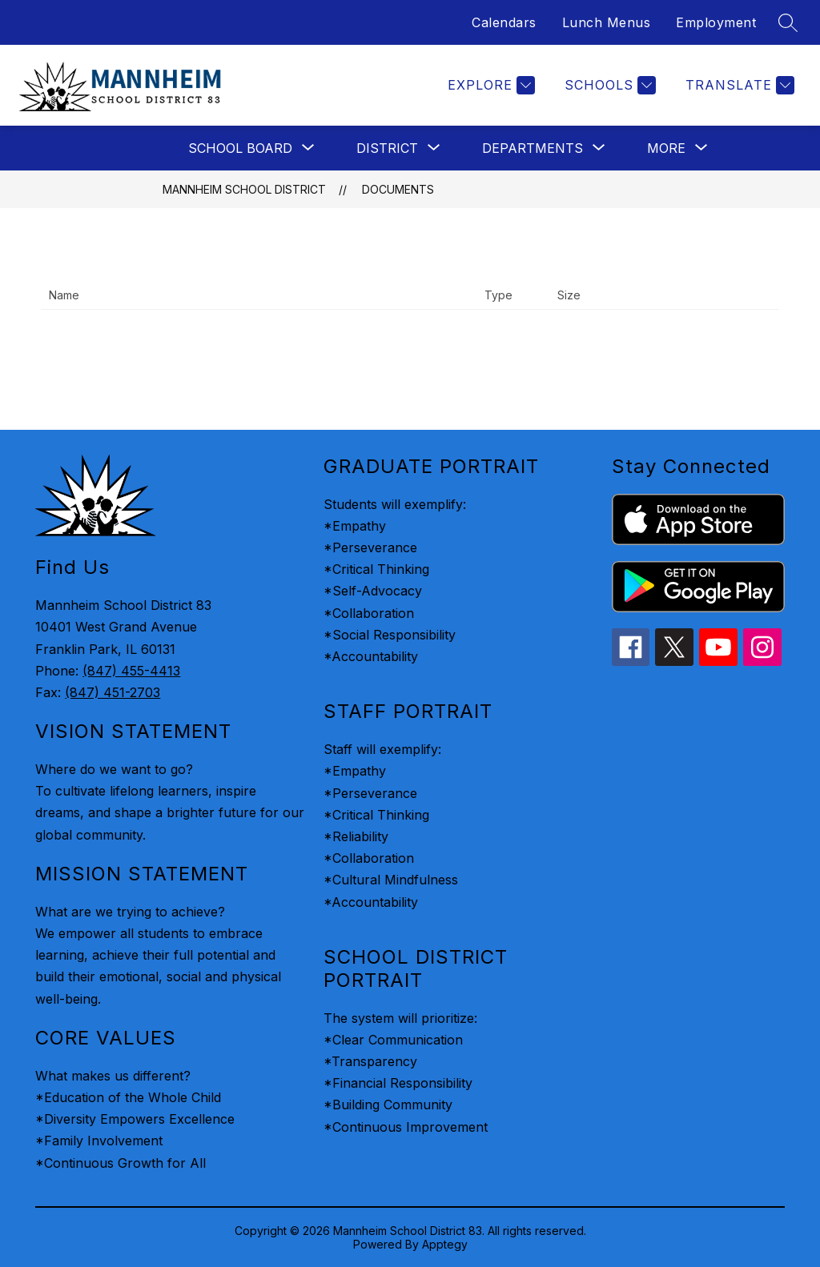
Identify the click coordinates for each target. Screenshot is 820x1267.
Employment (716, 22)
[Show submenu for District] (387, 148)
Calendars (504, 22)
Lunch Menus (606, 22)
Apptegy (445, 1244)
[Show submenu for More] (666, 148)
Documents (398, 189)
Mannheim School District (244, 189)
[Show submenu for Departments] (532, 148)
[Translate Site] (737, 85)
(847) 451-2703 (112, 692)
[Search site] (788, 22)
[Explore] (489, 85)
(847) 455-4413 (131, 671)
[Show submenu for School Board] (240, 148)
